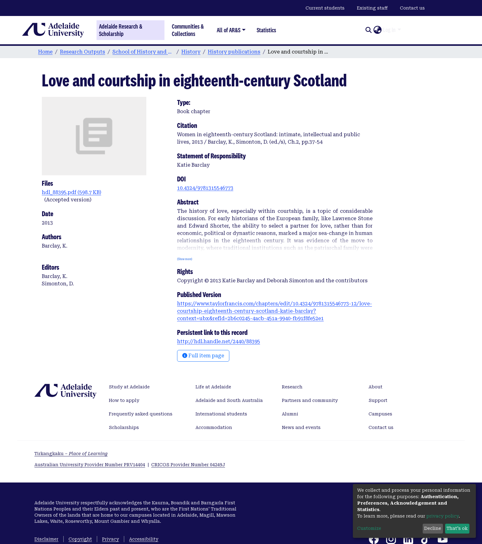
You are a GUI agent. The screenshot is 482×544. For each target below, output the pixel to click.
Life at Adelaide (213, 386)
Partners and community (310, 400)
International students (221, 413)
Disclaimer (46, 539)
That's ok (457, 528)
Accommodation (214, 427)
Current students (325, 8)
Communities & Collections (188, 30)
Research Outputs (82, 52)
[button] (377, 30)
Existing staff (372, 8)
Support (378, 400)
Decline (432, 528)
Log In (389, 30)
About (375, 386)
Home (45, 52)
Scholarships (124, 427)
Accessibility (143, 539)
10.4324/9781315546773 (205, 188)
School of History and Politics (143, 52)
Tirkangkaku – (71, 453)
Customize (369, 528)
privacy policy (442, 516)
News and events (301, 427)
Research (292, 386)
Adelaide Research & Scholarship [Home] (120, 30)
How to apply (124, 400)
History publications (234, 52)
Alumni (290, 413)
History (190, 52)
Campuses (380, 413)
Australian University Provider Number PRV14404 (89, 464)
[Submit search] (368, 30)
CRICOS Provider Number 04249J (188, 464)
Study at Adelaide (129, 386)
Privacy (110, 539)
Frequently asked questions (140, 413)
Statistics (266, 30)
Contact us (412, 8)
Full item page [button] (203, 356)
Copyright (80, 539)
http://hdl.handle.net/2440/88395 (218, 341)
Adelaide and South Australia (229, 400)
